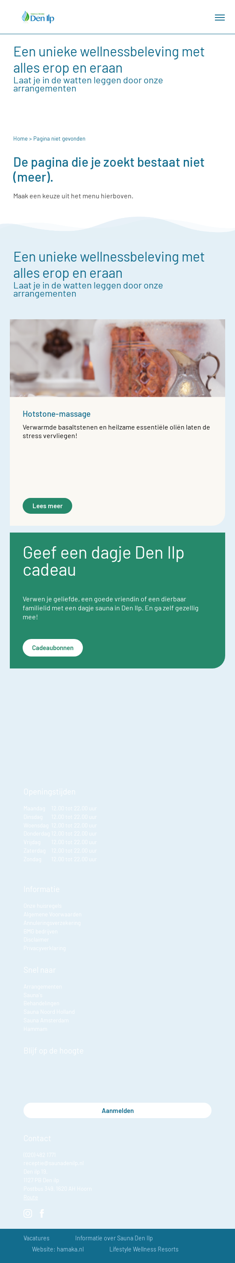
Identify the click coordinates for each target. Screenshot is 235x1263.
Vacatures (37, 1238)
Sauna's (33, 995)
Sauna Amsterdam (46, 1020)
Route (31, 1197)
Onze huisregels (43, 905)
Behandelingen (41, 1003)
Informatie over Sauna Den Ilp (114, 1238)
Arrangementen (43, 986)
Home (20, 138)
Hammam (35, 1028)
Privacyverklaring (45, 948)
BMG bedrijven (41, 931)
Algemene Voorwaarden (53, 914)
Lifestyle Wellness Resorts (144, 1249)
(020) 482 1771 (40, 1154)
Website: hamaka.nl (58, 1249)
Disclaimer (36, 939)
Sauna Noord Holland (49, 1011)
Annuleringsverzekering (52, 922)
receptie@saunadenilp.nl (54, 1163)
